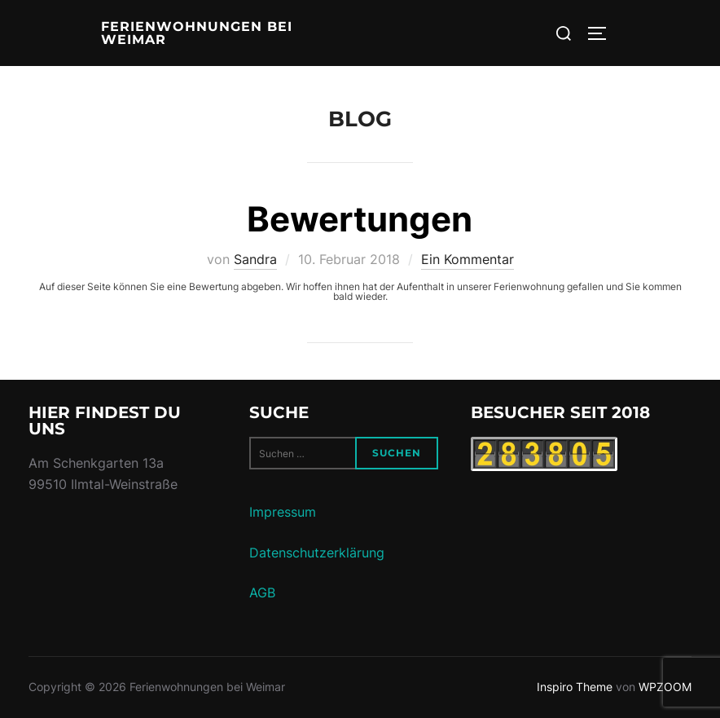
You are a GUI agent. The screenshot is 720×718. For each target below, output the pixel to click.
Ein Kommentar (467, 259)
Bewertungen (359, 219)
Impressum (282, 512)
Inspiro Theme (574, 687)
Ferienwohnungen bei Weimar (196, 33)
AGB (262, 592)
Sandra (255, 259)
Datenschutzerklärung (316, 552)
